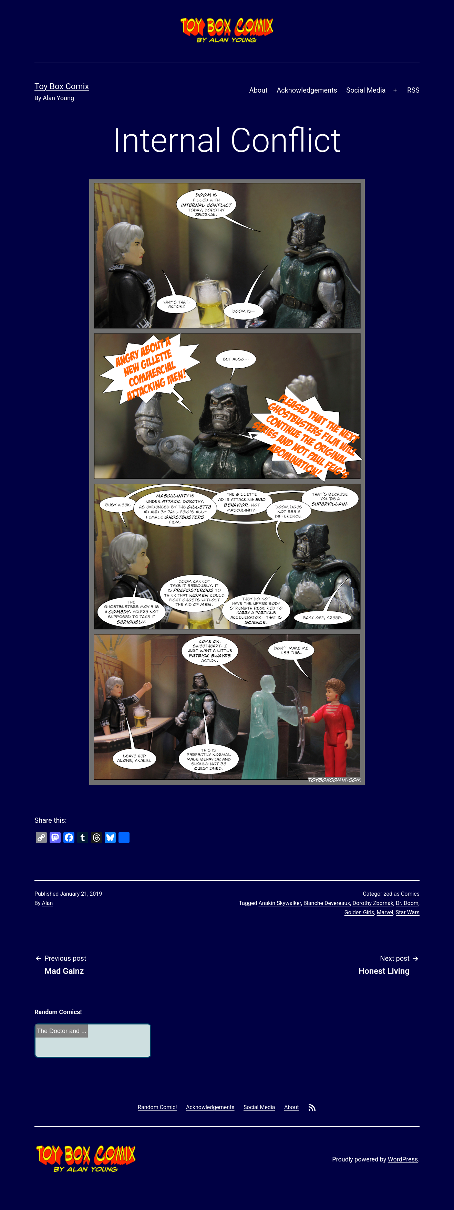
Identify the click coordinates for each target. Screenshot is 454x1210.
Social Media (365, 90)
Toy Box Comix (61, 86)
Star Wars (408, 912)
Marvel (384, 912)
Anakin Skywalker (279, 903)
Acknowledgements (307, 90)
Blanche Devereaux (326, 903)
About (258, 90)
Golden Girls (359, 912)
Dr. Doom (407, 903)
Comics (410, 894)
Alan (47, 903)
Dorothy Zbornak (372, 903)
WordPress (403, 1159)
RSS (413, 90)
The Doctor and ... (61, 1031)
